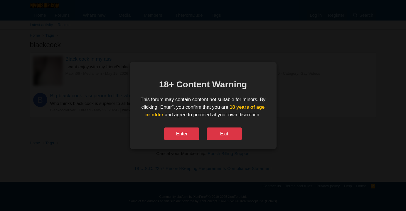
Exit (224, 133)
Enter (182, 133)
